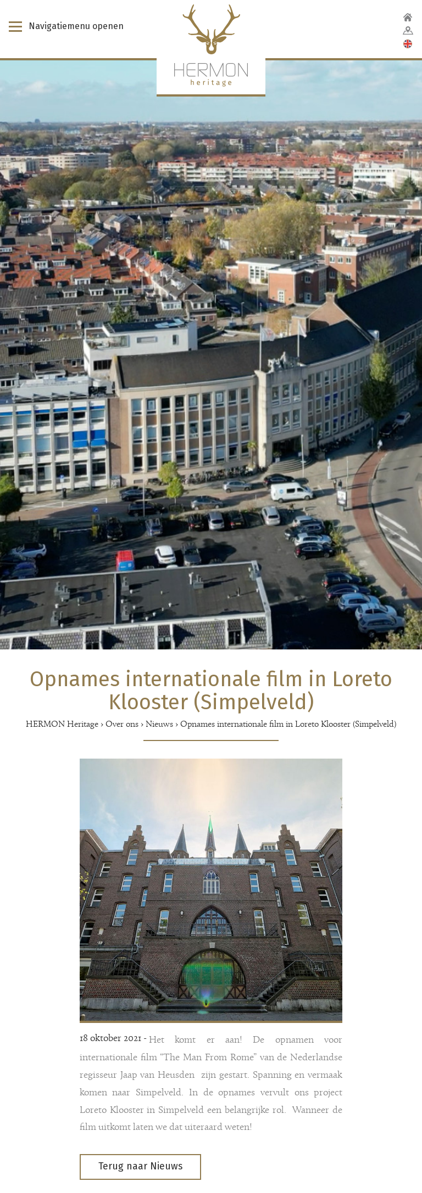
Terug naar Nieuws (140, 1166)
